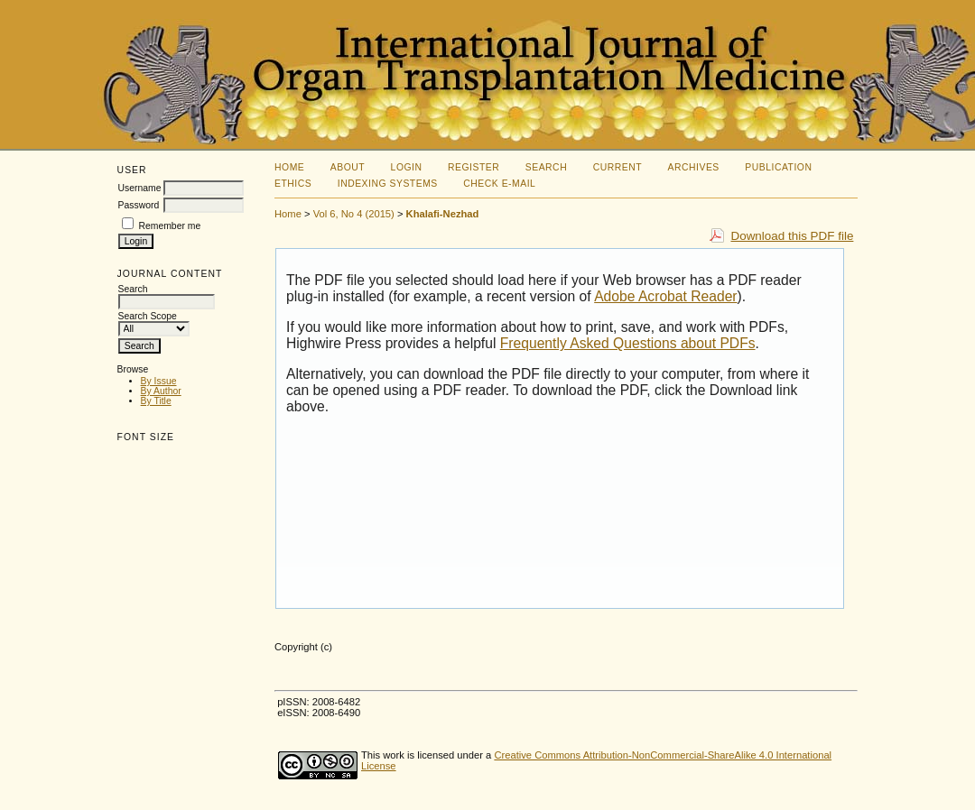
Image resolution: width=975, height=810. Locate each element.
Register (473, 167)
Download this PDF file (791, 236)
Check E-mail (499, 184)
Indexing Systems (388, 184)
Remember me (169, 226)
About (347, 167)
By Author (161, 391)
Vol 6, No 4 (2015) (354, 213)
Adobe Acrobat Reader (665, 296)
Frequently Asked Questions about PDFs (628, 343)
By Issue (159, 381)
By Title (156, 401)
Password (139, 205)
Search (546, 167)
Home (289, 167)
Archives (694, 167)
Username (140, 188)
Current (617, 167)
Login (406, 167)
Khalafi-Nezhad (442, 213)
